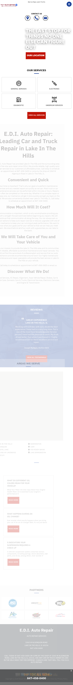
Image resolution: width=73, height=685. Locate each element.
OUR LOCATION (35, 55)
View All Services (36, 115)
